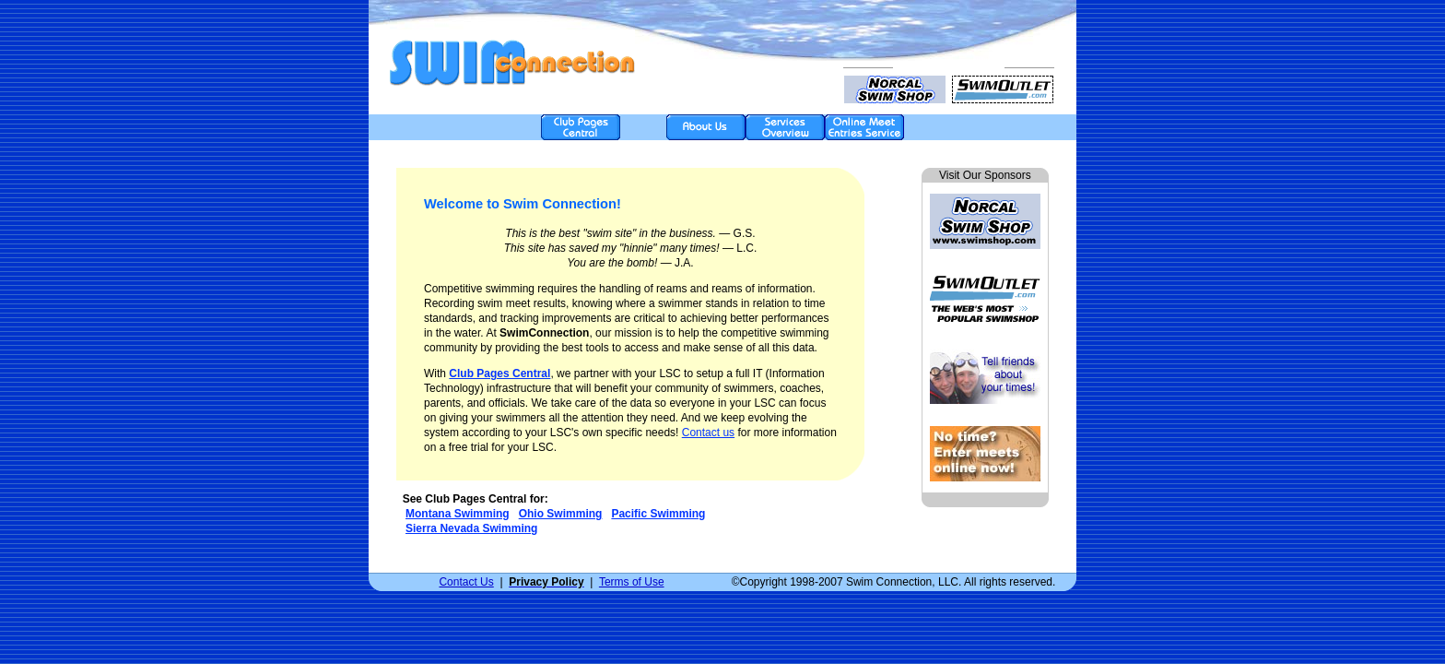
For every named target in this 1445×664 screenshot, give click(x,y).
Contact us (708, 432)
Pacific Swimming (658, 513)
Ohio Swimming (561, 513)
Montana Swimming (457, 513)
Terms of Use (631, 581)
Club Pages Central (499, 373)
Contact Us (466, 581)
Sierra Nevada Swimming (471, 528)
